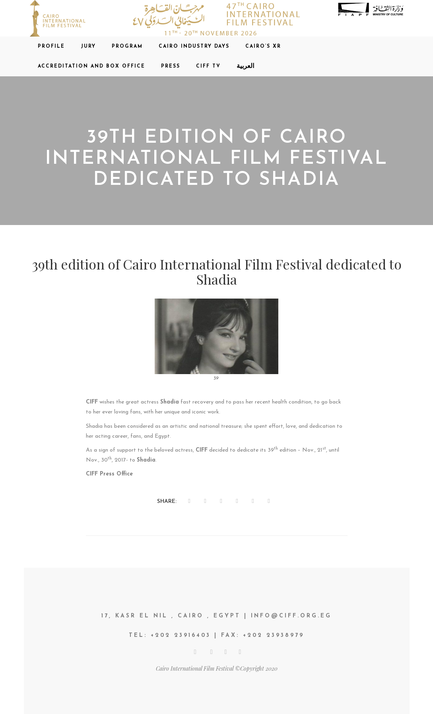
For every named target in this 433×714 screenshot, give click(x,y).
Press (170, 66)
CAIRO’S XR (263, 46)
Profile (51, 46)
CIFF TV (208, 66)
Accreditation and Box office (91, 66)
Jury (88, 46)
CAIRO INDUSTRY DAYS (194, 46)
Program (127, 46)
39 (216, 378)
